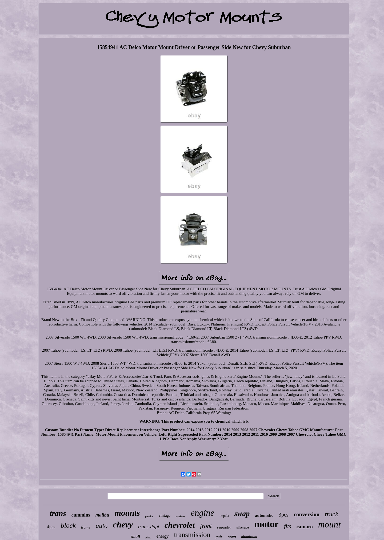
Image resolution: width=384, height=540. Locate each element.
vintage (164, 516)
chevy (123, 524)
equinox (181, 516)
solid (232, 537)
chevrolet (180, 525)
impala (224, 516)
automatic (264, 515)
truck (331, 514)
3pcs (284, 515)
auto (101, 525)
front (206, 526)
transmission (192, 535)
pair (219, 536)
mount (329, 524)
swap (242, 513)
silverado (243, 527)
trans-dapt (148, 526)
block (68, 525)
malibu (102, 515)
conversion (306, 514)
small (135, 536)
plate (148, 537)
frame (85, 527)
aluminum (249, 537)
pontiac (149, 516)
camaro (305, 526)
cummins (80, 515)
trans (58, 513)
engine (202, 513)
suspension (224, 527)
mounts (127, 513)
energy (163, 536)
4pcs (51, 526)
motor (266, 524)
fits (287, 526)
